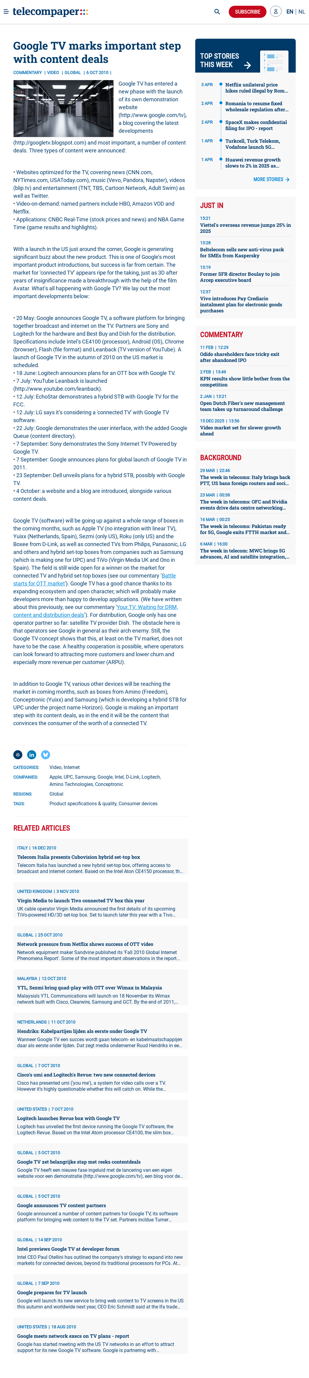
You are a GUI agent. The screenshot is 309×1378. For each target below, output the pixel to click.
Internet (72, 767)
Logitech (151, 777)
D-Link (132, 777)
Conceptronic (109, 784)
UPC (68, 777)
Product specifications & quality (82, 803)
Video (53, 72)
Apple (55, 777)
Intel (119, 777)
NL (301, 12)
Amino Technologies (71, 784)
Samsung (85, 777)
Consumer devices (138, 803)
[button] (276, 11)
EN (289, 12)
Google (105, 777)
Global (56, 794)
